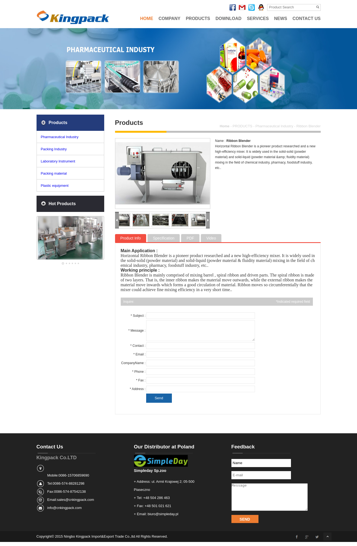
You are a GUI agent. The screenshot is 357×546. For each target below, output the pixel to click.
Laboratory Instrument (58, 161)
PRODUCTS (198, 18)
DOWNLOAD (228, 18)
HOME (146, 18)
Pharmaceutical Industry (59, 137)
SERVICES (258, 18)
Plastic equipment (55, 186)
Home (225, 126)
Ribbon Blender (308, 126)
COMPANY (170, 18)
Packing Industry (54, 149)
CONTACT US (307, 18)
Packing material (54, 173)
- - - (270, 126)
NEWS (280, 18)
